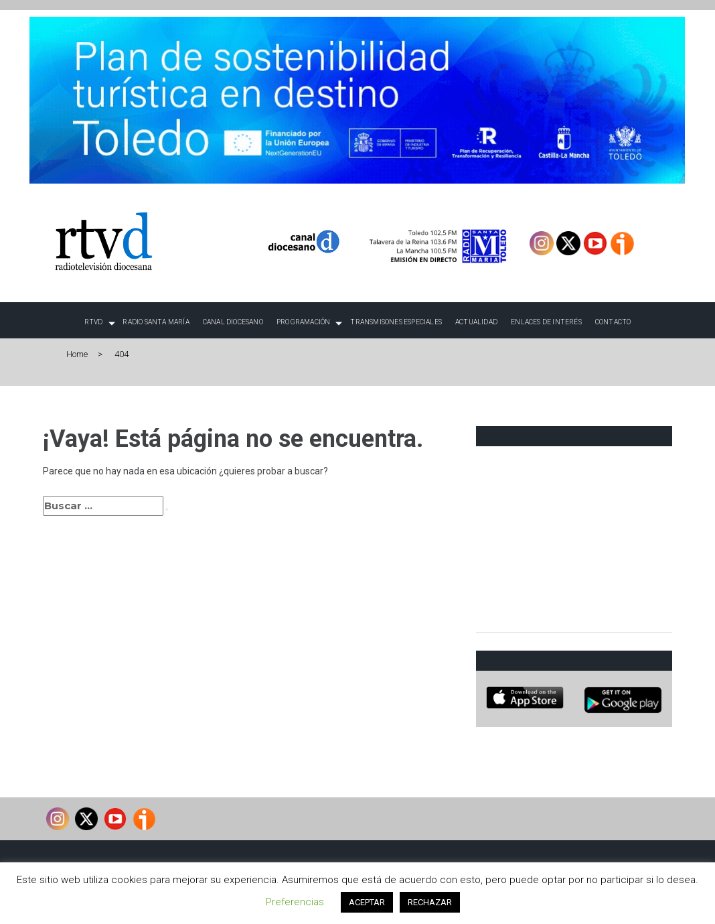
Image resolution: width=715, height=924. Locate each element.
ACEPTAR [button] (367, 902)
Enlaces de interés (546, 322)
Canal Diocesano (233, 322)
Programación (303, 322)
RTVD (93, 322)
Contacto (613, 322)
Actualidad (476, 322)
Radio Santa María (156, 322)
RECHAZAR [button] (430, 902)
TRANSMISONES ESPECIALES (396, 322)
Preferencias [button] (295, 902)
